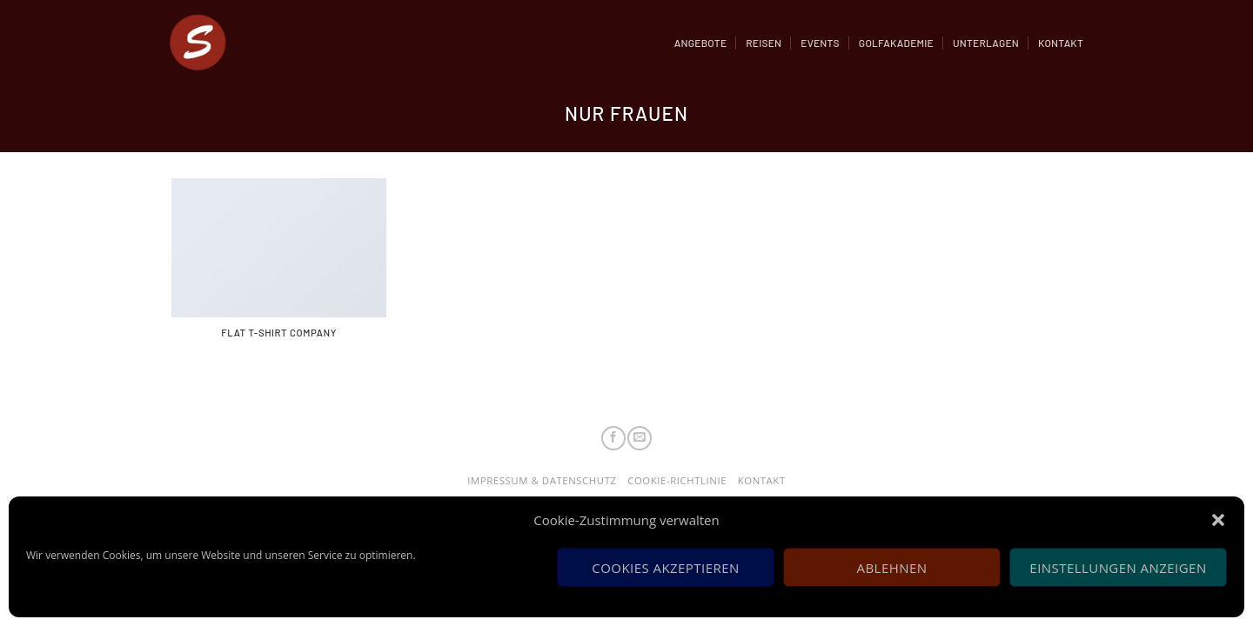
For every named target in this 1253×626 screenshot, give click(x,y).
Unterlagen (986, 43)
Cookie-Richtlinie (677, 480)
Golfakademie (896, 43)
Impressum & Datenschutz (541, 480)
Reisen (763, 43)
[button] (1218, 520)
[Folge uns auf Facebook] (613, 438)
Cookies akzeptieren (665, 567)
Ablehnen (892, 567)
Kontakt (1060, 43)
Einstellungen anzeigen (1117, 567)
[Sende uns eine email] (639, 438)
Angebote (700, 43)
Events (820, 43)
